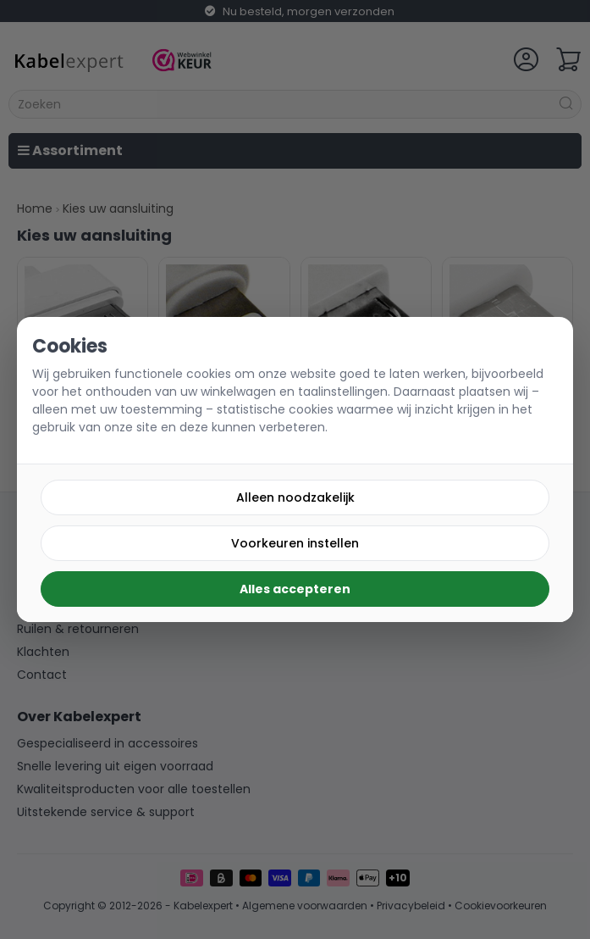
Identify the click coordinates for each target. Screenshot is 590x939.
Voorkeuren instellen (295, 543)
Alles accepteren (295, 589)
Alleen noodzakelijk (295, 497)
